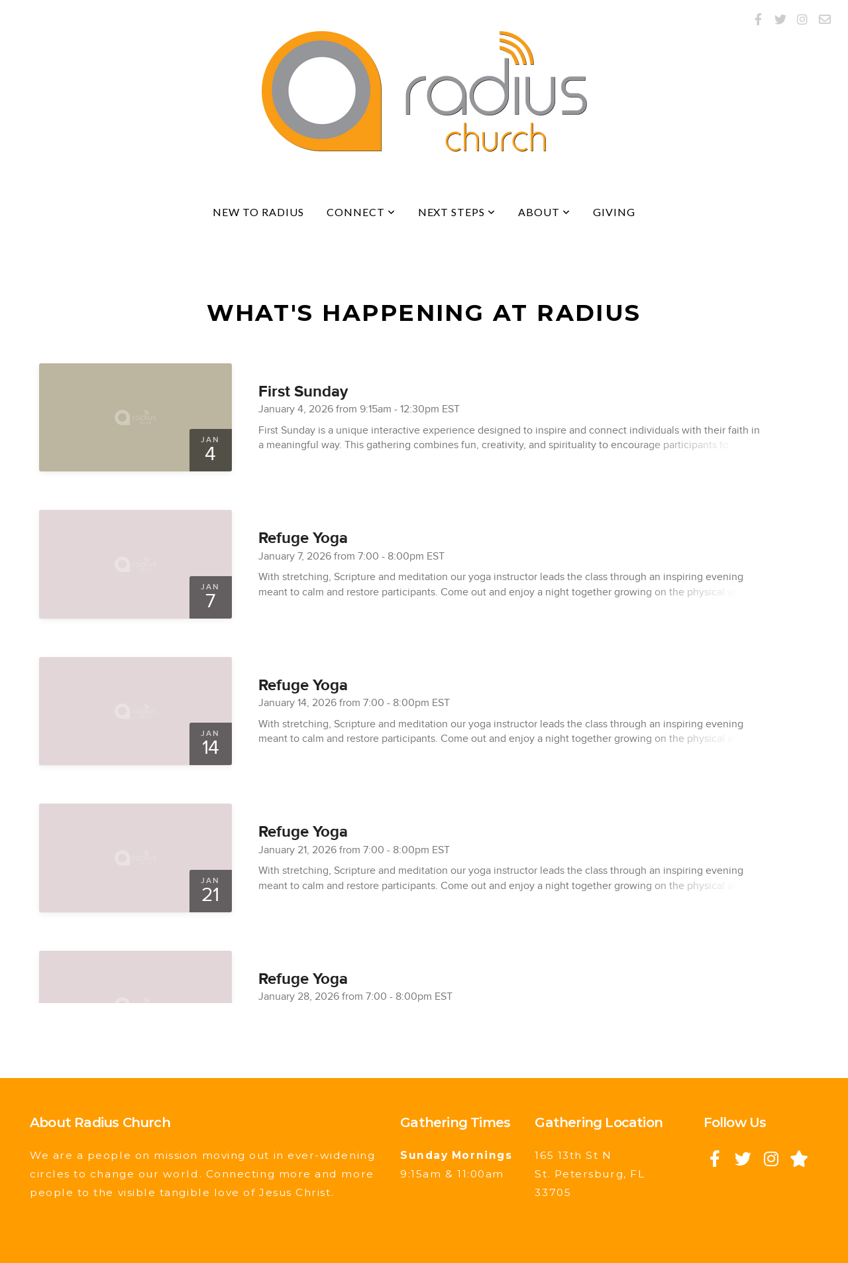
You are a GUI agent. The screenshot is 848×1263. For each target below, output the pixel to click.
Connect (361, 212)
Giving (614, 212)
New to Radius (258, 212)
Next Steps (457, 212)
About (544, 212)
